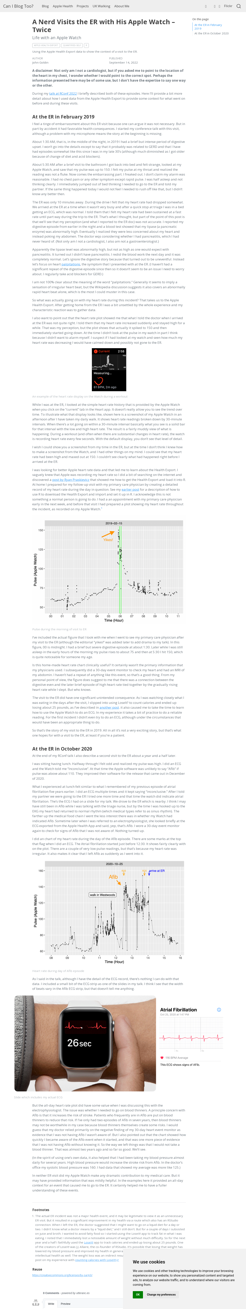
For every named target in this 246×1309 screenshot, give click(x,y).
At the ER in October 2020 (211, 33)
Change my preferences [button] (161, 1294)
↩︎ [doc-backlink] (117, 1260)
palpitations (71, 264)
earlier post (130, 489)
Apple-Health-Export (46, 45)
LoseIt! (88, 1242)
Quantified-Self (72, 45)
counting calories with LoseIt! (95, 1260)
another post (109, 707)
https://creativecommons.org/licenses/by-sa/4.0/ (62, 1275)
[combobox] (239, 6)
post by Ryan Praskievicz (70, 479)
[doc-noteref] (101, 509)
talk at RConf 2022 (63, 93)
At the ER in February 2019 (208, 26)
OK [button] (138, 1294)
